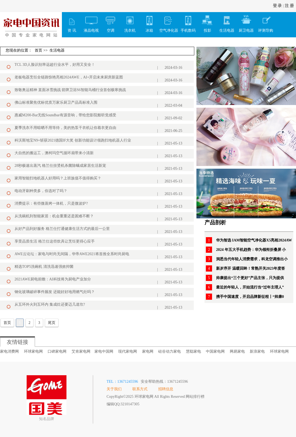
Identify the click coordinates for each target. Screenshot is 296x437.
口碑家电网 (57, 351)
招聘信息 (165, 389)
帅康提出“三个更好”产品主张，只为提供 (250, 278)
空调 (110, 22)
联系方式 (139, 389)
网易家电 (237, 351)
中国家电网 (215, 351)
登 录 (277, 5)
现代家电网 (127, 351)
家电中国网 (103, 351)
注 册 (289, 5)
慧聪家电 (193, 351)
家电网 (147, 351)
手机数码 (188, 22)
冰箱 (149, 22)
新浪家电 (257, 351)
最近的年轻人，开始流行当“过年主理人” (250, 287)
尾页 (51, 323)
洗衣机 (130, 22)
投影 (207, 22)
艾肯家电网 (81, 351)
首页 (38, 50)
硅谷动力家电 (169, 351)
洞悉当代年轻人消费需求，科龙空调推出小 (252, 259)
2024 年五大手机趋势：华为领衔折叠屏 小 (251, 250)
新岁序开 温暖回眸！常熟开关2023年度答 (250, 268)
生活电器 (226, 22)
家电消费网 (9, 351)
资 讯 (71, 22)
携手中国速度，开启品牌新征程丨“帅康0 (250, 297)
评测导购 (265, 22)
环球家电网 (33, 351)
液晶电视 (91, 22)
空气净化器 (168, 22)
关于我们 (114, 389)
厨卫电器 (246, 22)
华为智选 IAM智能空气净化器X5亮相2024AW (254, 240)
